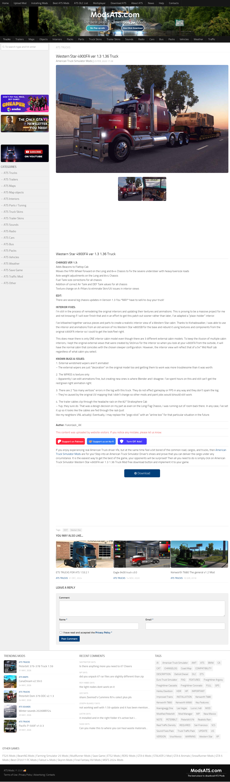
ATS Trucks (64, 47)
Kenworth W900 (184, 703)
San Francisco (201, 725)
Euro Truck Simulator (167, 680)
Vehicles (166, 39)
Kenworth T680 (203, 697)
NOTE (159, 719)
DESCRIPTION (164, 674)
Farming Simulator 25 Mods (52, 756)
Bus (146, 39)
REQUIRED (185, 725)
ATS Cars (9, 238)
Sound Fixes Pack (165, 731)
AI (158, 663)
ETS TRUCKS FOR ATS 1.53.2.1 (73, 572)
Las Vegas (182, 708)
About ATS (131, 3)
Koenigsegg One (165, 708)
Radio (129, 39)
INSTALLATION (184, 697)
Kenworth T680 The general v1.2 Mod (193, 572)
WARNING (190, 737)
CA (219, 663)
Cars (138, 39)
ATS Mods (9, 771)
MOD (208, 708)
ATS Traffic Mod (13, 277)
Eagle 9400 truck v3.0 (126, 572)
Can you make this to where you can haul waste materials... (113, 728)
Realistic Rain (204, 719)
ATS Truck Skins (13, 212)
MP (198, 714)
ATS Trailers (11, 180)
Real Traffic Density (166, 725)
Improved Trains (165, 697)
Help (153, 3)
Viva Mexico (175, 737)
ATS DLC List (78, 3)
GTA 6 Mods (144, 756)
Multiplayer (95, 3)
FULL (208, 685)
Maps (29, 39)
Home (5, 3)
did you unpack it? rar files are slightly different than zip (111, 677)
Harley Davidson (165, 691)
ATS (202, 663)
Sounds (118, 39)
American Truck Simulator (175, 663)
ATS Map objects (14, 193)
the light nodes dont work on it (97, 687)
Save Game (98, 756)
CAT (159, 668)
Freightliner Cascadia (167, 685)
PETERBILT (171, 719)
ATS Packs (10, 251)
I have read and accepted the (86, 632)
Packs (63, 39)
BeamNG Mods (25, 756)
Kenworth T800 (164, 703)
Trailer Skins (103, 39)
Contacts (164, 3)
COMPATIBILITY (203, 668)
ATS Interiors (11, 199)
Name (63, 620)
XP (217, 737)
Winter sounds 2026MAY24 (35, 711)
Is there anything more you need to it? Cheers (105, 666)
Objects (39, 39)
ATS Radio (10, 231)
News (143, 3)
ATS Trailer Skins (14, 218)
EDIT (66, 530)
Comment (64, 597)
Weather (180, 39)
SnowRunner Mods (203, 756)
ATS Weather (11, 264)
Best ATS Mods (58, 3)
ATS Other (10, 283)
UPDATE (203, 731)
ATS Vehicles (11, 257)
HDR (178, 691)
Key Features (202, 703)
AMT (194, 663)
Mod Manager (185, 714)
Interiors (52, 39)
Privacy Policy (102, 632)
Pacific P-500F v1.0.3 (31, 726)
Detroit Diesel (181, 674)
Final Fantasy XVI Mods (87, 760)
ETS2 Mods (113, 756)
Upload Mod (19, 3)
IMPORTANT (198, 691)
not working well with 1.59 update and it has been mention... (114, 708)
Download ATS (113, 3)
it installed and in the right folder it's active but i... (108, 718)
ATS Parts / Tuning (15, 205)
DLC (194, 674)
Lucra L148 (196, 708)
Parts (73, 39)
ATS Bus (9, 244)
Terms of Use (10, 775)
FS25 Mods (8, 756)
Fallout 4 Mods (47, 760)
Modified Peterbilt (166, 714)
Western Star (76, 530)
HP (186, 691)
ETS (202, 674)
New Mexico (210, 714)
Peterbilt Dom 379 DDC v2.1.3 (36, 696)
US (212, 731)
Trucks (6, 39)
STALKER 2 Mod (162, 756)
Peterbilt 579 (187, 719)
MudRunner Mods (80, 756)
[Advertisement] (142, 228)
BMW (211, 663)
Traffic (192, 39)
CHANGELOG (170, 668)
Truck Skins (86, 39)
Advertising (39, 775)
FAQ (183, 680)
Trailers (17, 39)
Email (149, 620)
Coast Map (186, 668)
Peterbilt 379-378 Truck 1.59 (36, 666)
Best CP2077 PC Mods (24, 760)
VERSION (161, 737)
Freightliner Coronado (191, 685)
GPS (217, 685)
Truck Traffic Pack (186, 731)
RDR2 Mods (128, 756)
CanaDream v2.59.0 (30, 681)
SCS (213, 725)
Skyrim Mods (65, 760)
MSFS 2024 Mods (113, 760)
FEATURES (194, 680)
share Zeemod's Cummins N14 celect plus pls (105, 697)
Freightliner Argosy (213, 680)
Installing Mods (38, 3)
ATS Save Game (13, 270)
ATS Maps (10, 186)
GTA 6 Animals (181, 756)
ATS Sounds (11, 225)
